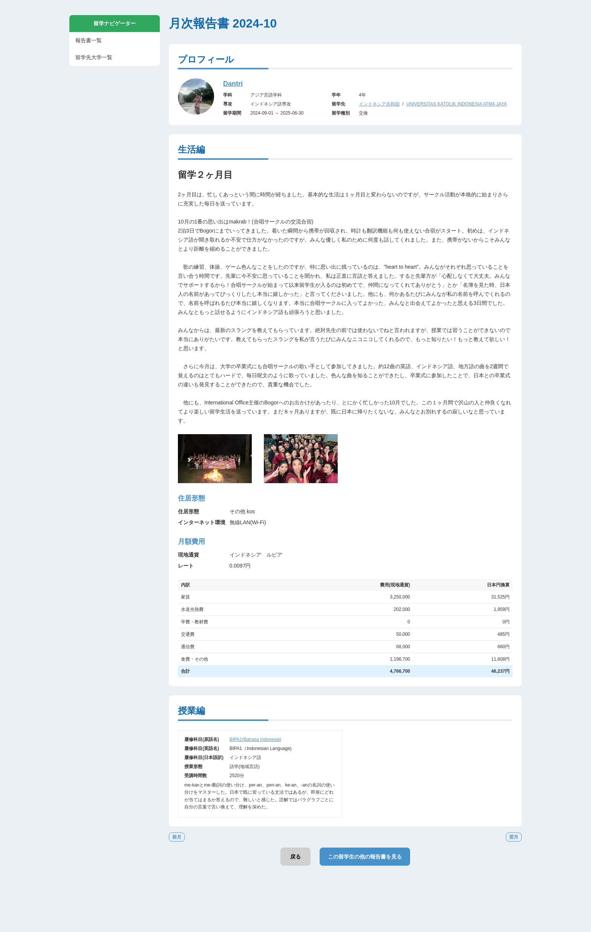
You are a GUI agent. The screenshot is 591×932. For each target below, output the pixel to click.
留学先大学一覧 (93, 57)
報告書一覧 (88, 40)
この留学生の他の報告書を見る (365, 857)
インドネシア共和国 (379, 104)
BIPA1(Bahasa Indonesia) (255, 739)
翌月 (513, 837)
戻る (295, 857)
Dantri (233, 83)
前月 (176, 837)
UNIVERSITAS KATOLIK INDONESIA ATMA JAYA (456, 104)
